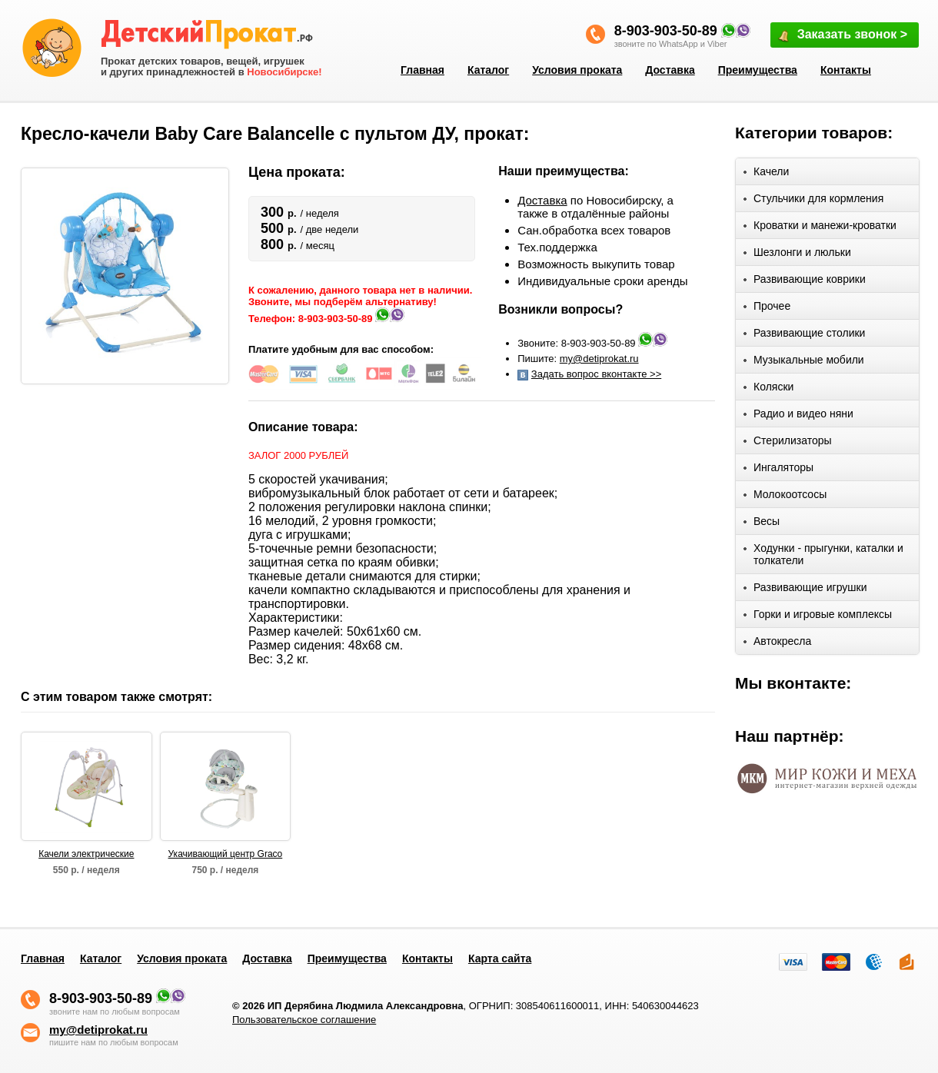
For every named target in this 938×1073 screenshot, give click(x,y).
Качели (766, 174)
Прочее (766, 308)
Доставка (669, 70)
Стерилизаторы (787, 443)
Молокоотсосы (785, 497)
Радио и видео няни (798, 416)
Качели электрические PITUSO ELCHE (86, 855)
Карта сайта (499, 958)
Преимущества (757, 70)
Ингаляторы (778, 470)
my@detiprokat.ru (599, 358)
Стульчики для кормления (813, 201)
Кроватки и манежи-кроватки (819, 228)
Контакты (845, 70)
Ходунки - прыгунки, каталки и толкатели (823, 554)
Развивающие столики (804, 335)
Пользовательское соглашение (304, 1019)
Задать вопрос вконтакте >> (596, 374)
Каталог (488, 70)
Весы (761, 524)
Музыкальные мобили (803, 362)
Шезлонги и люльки (797, 255)
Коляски (768, 389)
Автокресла (777, 644)
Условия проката (577, 70)
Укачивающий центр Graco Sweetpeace (225, 855)
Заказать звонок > (842, 36)
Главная (422, 70)
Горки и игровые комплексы (817, 617)
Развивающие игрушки (805, 590)
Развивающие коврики (804, 282)
